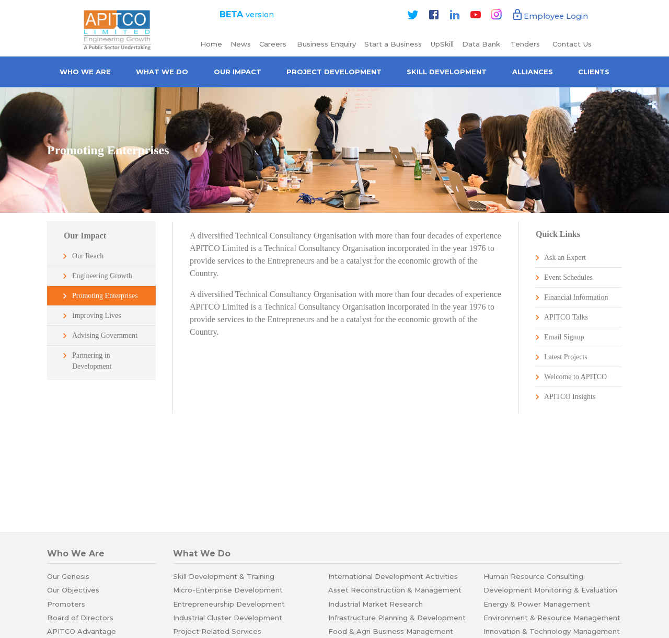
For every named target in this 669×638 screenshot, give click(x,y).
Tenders (526, 44)
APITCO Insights (569, 397)
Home (211, 44)
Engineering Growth (102, 276)
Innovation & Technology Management (551, 631)
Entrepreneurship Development (229, 604)
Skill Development (447, 71)
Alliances (532, 71)
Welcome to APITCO (575, 377)
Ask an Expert (565, 257)
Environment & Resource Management (551, 617)
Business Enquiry (326, 44)
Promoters (66, 604)
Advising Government (104, 335)
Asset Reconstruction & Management (395, 590)
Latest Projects (565, 357)
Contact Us (572, 44)
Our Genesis (68, 576)
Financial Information (576, 297)
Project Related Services (217, 631)
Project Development (334, 71)
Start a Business (393, 44)
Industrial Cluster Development (227, 617)
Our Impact (237, 71)
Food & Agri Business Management (390, 631)
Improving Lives (96, 316)
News (240, 44)
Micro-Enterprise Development (228, 590)
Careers (274, 44)
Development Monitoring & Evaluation (550, 590)
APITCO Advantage (81, 631)
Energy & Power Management (536, 604)
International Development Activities (393, 576)
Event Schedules (568, 277)
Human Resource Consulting (533, 576)
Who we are (85, 71)
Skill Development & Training (223, 576)
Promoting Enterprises (105, 296)
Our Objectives (73, 590)
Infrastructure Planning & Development (397, 617)
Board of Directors (80, 617)
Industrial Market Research (375, 604)
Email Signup (564, 337)
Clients (593, 71)
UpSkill (442, 44)
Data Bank (481, 44)
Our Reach (87, 256)
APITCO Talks (566, 317)
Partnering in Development (91, 360)
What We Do (162, 71)
